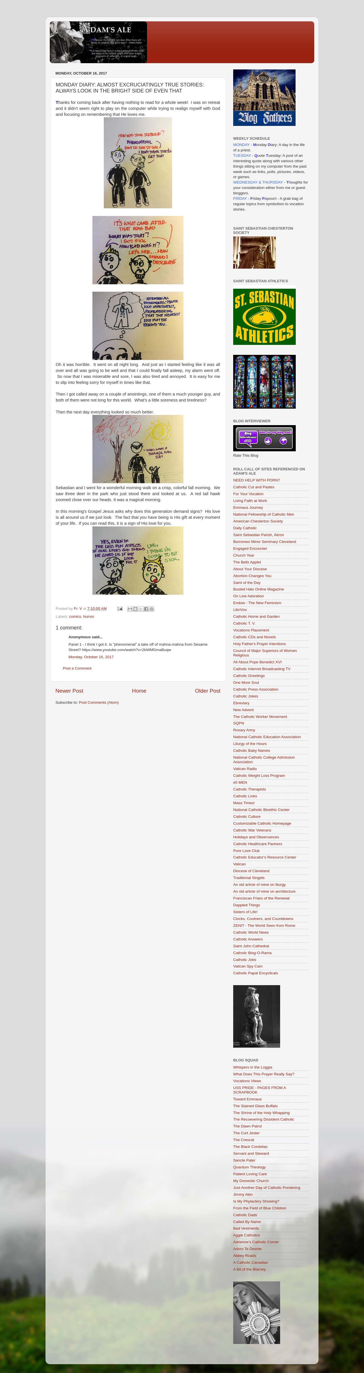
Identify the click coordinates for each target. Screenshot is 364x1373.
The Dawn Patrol (247, 1126)
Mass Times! (244, 803)
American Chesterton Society (258, 521)
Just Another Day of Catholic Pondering (266, 1187)
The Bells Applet (247, 562)
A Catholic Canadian (250, 1262)
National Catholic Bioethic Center (261, 810)
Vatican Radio (245, 769)
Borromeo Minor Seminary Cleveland (264, 542)
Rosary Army (244, 730)
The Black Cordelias (250, 1146)
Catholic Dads (245, 1215)
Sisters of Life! (245, 912)
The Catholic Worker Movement (260, 717)
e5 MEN (240, 782)
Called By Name (247, 1222)
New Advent (243, 710)
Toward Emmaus (247, 1099)
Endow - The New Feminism (257, 603)
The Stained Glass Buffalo (255, 1106)
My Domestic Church (251, 1181)
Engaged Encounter (250, 548)
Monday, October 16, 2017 (91, 657)
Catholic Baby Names (251, 750)
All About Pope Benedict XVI (257, 662)
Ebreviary (241, 703)
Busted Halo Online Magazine (258, 589)
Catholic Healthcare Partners (257, 844)
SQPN (238, 723)
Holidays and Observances (256, 837)
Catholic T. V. (244, 623)
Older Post (207, 691)
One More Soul (246, 682)
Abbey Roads (244, 1255)
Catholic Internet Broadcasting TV (262, 669)
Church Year (243, 555)
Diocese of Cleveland (251, 871)
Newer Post (69, 691)
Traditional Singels (249, 878)
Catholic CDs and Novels (254, 637)
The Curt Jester (246, 1133)
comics (75, 616)
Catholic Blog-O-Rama (252, 953)
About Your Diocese (250, 569)
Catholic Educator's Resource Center (264, 857)
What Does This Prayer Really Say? (263, 1074)
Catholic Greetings (249, 676)
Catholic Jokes (245, 696)
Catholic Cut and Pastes (253, 487)
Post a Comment (77, 668)
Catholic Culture (246, 816)
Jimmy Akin (243, 1194)
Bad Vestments (246, 1228)
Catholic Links (245, 796)
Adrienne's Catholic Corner (256, 1242)
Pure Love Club (246, 851)
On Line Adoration (248, 596)
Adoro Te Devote (247, 1249)
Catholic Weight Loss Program (259, 775)
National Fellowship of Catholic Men (263, 514)
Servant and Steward (251, 1153)
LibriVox (240, 610)
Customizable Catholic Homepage (262, 823)
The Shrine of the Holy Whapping (261, 1113)
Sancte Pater (244, 1160)
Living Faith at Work (250, 501)
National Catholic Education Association (267, 737)
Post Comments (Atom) (99, 702)
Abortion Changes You (252, 576)
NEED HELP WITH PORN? (256, 480)
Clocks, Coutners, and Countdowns (263, 919)
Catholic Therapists (249, 789)
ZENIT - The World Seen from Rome (264, 925)
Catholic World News (251, 932)
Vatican (239, 864)
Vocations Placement (251, 630)
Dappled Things (246, 905)
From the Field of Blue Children (259, 1208)
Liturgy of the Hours (250, 744)
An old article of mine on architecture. (265, 891)
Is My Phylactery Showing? (256, 1201)
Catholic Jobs (244, 960)
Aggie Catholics (246, 1235)
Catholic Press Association (255, 689)
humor (88, 616)
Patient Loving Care (250, 1174)
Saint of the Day (246, 583)
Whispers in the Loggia (252, 1067)
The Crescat (243, 1140)
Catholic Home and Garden (256, 616)
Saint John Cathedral (251, 946)
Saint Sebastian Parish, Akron (258, 535)
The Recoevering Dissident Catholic (263, 1119)
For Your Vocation (248, 494)
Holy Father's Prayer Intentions (259, 644)
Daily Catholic (245, 528)
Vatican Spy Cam (247, 966)
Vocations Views (247, 1081)
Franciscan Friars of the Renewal (261, 898)
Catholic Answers (248, 939)
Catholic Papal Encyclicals (255, 973)
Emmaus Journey (248, 507)
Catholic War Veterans (252, 830)
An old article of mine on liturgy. (259, 884)
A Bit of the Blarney (249, 1269)
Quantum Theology (249, 1167)
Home (139, 691)
